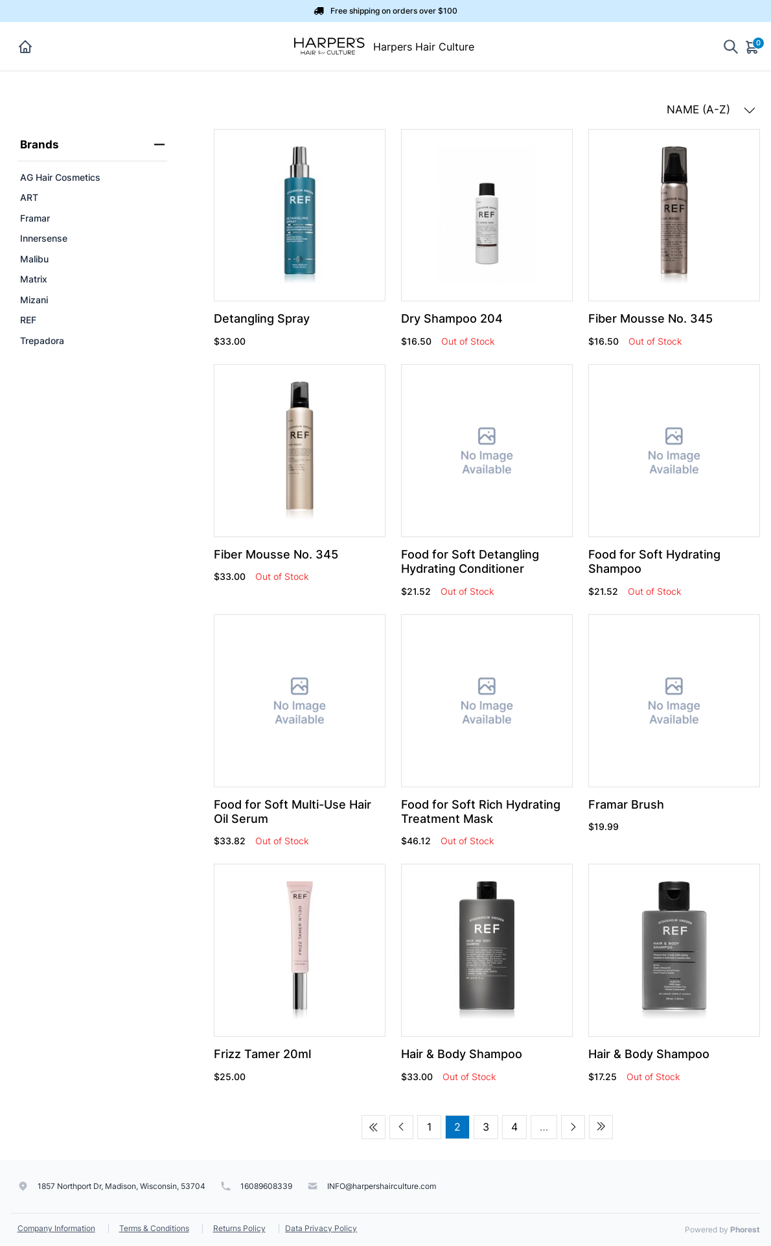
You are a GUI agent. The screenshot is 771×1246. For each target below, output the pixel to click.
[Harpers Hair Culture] (328, 45)
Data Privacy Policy (321, 1228)
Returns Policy (239, 1228)
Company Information (56, 1228)
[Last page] (601, 1127)
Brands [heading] (92, 144)
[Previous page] (401, 1127)
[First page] (374, 1127)
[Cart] (752, 46)
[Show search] (730, 46)
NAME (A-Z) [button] (711, 109)
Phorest (745, 1229)
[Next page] (573, 1127)
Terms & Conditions (154, 1228)
